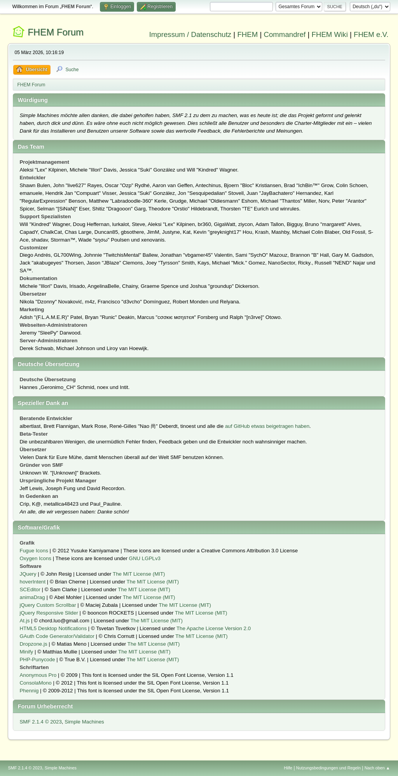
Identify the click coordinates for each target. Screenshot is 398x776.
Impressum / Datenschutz (190, 34)
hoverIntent (32, 582)
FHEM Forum (56, 32)
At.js (24, 621)
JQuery (27, 574)
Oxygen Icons (35, 558)
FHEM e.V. (371, 34)
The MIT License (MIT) (139, 574)
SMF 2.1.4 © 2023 (40, 722)
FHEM (247, 34)
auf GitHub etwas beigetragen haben (267, 426)
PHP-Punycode (37, 659)
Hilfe (288, 767)
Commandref (284, 34)
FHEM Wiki (330, 34)
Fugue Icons (33, 551)
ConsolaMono (35, 683)
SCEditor (29, 589)
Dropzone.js (33, 644)
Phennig (28, 691)
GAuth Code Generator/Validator (56, 636)
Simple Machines (84, 722)
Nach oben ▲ (377, 767)
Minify (26, 652)
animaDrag (32, 597)
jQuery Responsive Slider (48, 613)
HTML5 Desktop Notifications (53, 628)
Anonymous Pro (37, 675)
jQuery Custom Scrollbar (47, 605)
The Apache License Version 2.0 (213, 628)
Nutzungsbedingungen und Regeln (328, 767)
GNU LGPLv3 (145, 558)
